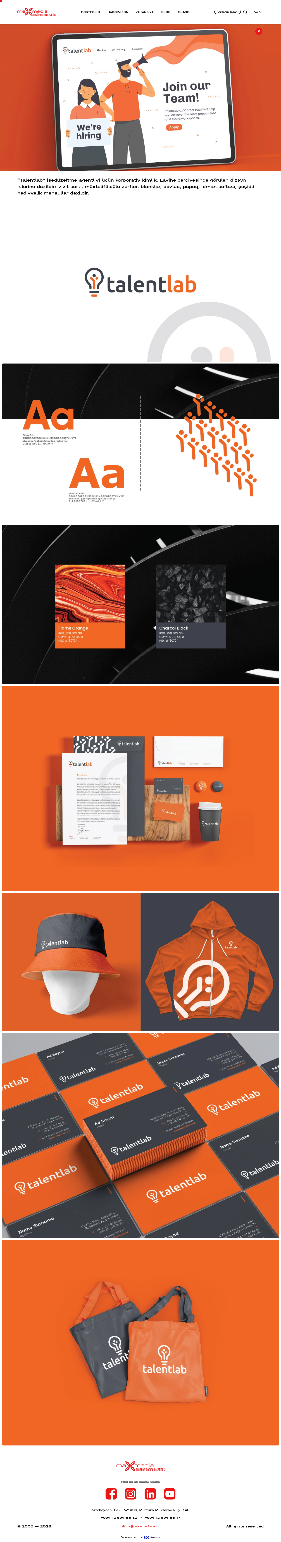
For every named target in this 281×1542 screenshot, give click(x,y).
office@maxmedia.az (139, 1526)
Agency (152, 1537)
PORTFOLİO (90, 11)
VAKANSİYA (144, 11)
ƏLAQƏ (184, 11)
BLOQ (166, 11)
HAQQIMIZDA (118, 11)
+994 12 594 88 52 (122, 1517)
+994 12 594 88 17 (162, 1517)
